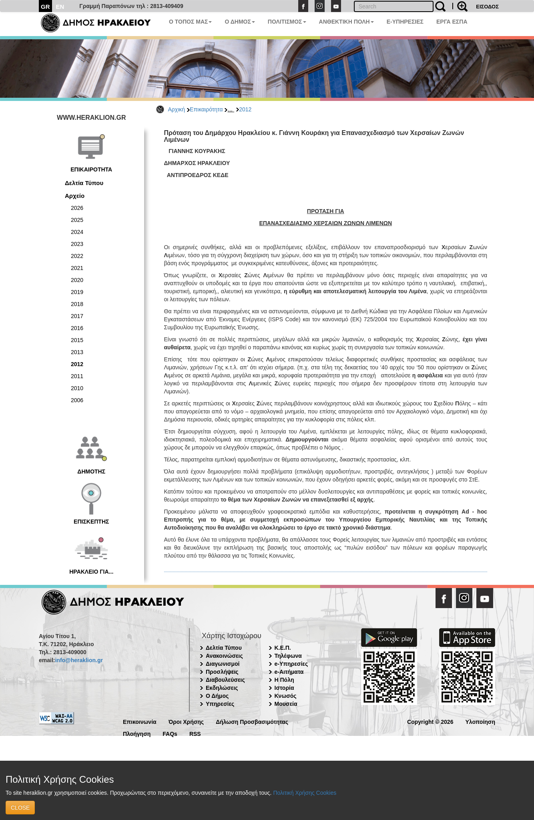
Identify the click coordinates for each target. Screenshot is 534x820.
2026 (77, 208)
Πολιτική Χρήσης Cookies (304, 793)
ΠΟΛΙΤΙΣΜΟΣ (287, 21)
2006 (77, 400)
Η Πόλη (284, 680)
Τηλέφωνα (288, 656)
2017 (77, 316)
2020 (77, 280)
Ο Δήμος (217, 696)
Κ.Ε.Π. (283, 648)
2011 (77, 376)
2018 (77, 304)
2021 (77, 268)
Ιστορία (284, 688)
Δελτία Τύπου (84, 182)
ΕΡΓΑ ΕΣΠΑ (452, 21)
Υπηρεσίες (220, 704)
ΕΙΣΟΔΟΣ (487, 7)
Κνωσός (286, 696)
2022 (77, 256)
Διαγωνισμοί (222, 664)
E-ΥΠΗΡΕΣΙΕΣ (405, 21)
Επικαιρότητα (206, 109)
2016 (77, 328)
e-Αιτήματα (289, 672)
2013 (77, 352)
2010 (77, 388)
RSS (195, 733)
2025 (77, 220)
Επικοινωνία (140, 721)
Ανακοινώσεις (224, 656)
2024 (77, 232)
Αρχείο (74, 195)
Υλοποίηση (480, 721)
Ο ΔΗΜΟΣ (240, 21)
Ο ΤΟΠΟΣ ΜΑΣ (190, 21)
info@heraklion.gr (78, 660)
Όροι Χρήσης (186, 721)
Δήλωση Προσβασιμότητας (252, 721)
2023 (77, 244)
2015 (77, 340)
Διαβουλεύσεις (225, 680)
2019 (77, 292)
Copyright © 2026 (430, 721)
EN (60, 6)
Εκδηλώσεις (222, 688)
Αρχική (176, 109)
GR (45, 6)
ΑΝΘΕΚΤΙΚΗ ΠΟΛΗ (346, 21)
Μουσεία (286, 704)
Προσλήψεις (222, 672)
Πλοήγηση (137, 733)
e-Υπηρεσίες (291, 664)
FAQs (170, 733)
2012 (245, 109)
